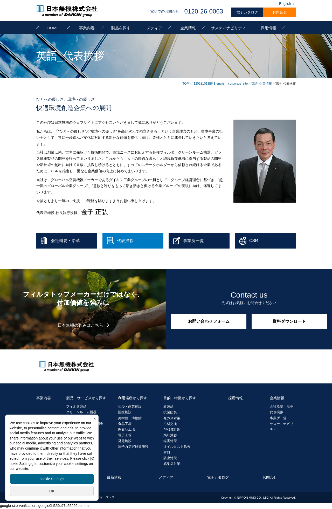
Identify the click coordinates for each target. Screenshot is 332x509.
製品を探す (120, 28)
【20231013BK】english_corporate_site (220, 83)
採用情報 (268, 28)
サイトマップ (105, 497)
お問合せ (279, 12)
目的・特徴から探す (179, 398)
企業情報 (188, 28)
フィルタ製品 (76, 406)
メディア (154, 28)
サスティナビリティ (228, 28)
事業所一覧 (278, 418)
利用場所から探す (132, 398)
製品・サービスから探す (86, 398)
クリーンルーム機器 (81, 412)
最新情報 (114, 477)
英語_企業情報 (261, 83)
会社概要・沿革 (281, 406)
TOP (185, 83)
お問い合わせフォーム (209, 321)
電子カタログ (247, 12)
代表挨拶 (276, 412)
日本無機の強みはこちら (80, 325)
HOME (53, 28)
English (285, 4)
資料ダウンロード (289, 321)
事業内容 (87, 28)
